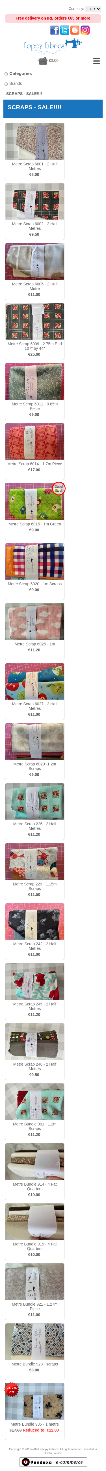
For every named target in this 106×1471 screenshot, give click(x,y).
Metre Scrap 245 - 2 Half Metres (35, 1006)
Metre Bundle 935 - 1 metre (35, 1424)
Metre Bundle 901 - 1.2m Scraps (35, 1126)
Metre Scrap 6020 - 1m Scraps (35, 584)
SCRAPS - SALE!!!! (24, 93)
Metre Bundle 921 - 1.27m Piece (35, 1306)
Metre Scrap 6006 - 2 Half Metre (34, 286)
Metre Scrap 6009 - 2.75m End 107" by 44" (35, 346)
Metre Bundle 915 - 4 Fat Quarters (35, 1246)
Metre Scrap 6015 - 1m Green (34, 524)
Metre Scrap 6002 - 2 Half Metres (34, 226)
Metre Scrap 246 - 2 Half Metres (35, 1066)
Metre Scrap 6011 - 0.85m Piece (35, 406)
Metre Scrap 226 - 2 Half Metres (35, 826)
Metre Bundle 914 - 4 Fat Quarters (35, 1186)
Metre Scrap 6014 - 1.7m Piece (34, 464)
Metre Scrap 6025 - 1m (34, 644)
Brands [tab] (13, 83)
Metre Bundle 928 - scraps (35, 1364)
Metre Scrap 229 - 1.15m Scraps (35, 886)
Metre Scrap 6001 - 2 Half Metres (34, 166)
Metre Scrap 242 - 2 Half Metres (35, 946)
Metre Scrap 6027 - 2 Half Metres (34, 706)
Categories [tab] (18, 73)
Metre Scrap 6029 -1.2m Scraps (35, 766)
